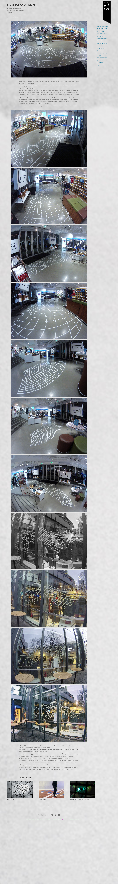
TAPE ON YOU (100, 36)
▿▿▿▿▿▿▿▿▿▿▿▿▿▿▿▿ (102, 38)
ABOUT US (99, 41)
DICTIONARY (100, 62)
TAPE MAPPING (100, 31)
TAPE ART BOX (100, 50)
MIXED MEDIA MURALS (102, 33)
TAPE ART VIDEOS (101, 60)
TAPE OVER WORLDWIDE (102, 43)
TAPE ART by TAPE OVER (102, 26)
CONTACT (99, 55)
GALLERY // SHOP (101, 48)
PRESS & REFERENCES (102, 58)
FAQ (98, 65)
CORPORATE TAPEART (102, 29)
